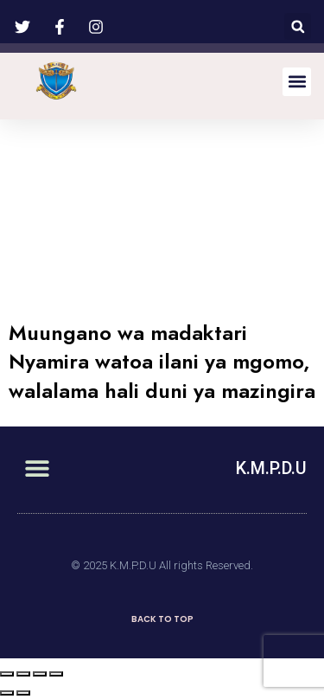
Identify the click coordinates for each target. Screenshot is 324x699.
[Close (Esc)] (7, 674)
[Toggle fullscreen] (40, 674)
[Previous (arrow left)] (7, 693)
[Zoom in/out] (56, 674)
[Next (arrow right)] (23, 693)
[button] (297, 26)
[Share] (23, 674)
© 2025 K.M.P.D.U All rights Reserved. (162, 565)
